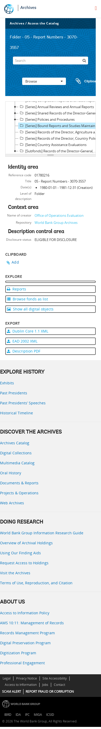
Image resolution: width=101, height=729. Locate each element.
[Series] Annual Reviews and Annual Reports (56, 107)
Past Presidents (13, 392)
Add (15, 262)
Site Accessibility (54, 678)
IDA (18, 714)
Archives (28, 8)
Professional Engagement (22, 662)
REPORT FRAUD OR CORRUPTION (50, 691)
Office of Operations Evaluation (59, 215)
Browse (44, 81)
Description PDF (23, 351)
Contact (59, 684)
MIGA (38, 714)
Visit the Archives (15, 572)
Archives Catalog (14, 442)
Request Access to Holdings (24, 562)
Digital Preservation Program (25, 642)
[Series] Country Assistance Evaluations (52, 145)
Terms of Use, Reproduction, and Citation (36, 582)
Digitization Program (18, 652)
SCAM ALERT (11, 691)
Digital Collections (16, 452)
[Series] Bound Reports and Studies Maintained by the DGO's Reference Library (59, 126)
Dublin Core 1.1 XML (27, 331)
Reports (16, 288)
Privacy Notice (26, 678)
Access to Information (21, 684)
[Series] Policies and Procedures (46, 119)
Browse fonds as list (27, 298)
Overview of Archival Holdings (26, 542)
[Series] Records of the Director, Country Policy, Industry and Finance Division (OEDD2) (59, 138)
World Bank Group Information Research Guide (41, 532)
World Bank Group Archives (56, 222)
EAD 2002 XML (22, 341)
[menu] (96, 8)
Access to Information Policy (24, 612)
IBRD (7, 714)
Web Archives (12, 502)
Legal (7, 678)
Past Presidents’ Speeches (23, 402)
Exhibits (7, 382)
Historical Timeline (16, 412)
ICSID (50, 714)
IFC (27, 714)
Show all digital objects (30, 308)
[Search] (50, 60)
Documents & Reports (19, 482)
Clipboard (84, 81)
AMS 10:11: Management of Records (32, 622)
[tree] (50, 128)
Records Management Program (27, 632)
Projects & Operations (19, 492)
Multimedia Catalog (17, 462)
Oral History (10, 472)
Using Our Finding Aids (20, 552)
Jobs (45, 684)
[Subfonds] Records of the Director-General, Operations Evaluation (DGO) (59, 151)
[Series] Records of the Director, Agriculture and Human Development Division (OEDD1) (59, 132)
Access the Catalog (43, 23)
